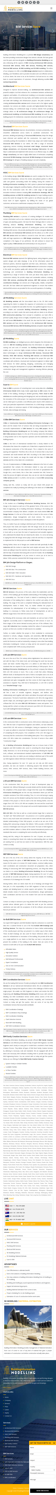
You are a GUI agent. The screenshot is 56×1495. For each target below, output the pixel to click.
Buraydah (31, 1097)
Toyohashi (36, 1183)
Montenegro (6, 1146)
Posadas (29, 1162)
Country (32, 1467)
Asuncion (10, 1090)
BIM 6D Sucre (9, 651)
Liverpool (49, 1134)
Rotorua (11, 1169)
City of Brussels (43, 1099)
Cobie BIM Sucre (9, 494)
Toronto (13, 1183)
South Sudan (14, 1176)
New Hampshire (21, 1150)
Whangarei (49, 1190)
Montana (41, 1143)
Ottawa (50, 1157)
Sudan (9, 1178)
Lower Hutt (24, 1136)
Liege (31, 1134)
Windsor (12, 1192)
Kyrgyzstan (17, 1134)
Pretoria (38, 1162)
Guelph (15, 1120)
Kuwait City (6, 1134)
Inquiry (6, 1413)
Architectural (16, 86)
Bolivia (21, 1092)
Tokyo (47, 1181)
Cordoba (5, 1106)
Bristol (17, 1095)
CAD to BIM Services (10, 1471)
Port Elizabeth (37, 1160)
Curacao (45, 1106)
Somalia (25, 1174)
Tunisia (29, 1185)
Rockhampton (39, 1167)
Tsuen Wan (19, 1185)
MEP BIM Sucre (41, 914)
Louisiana (17, 1136)
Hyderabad (15, 1125)
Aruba (5, 1090)
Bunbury (18, 1097)
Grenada (12, 1118)
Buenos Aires (48, 1095)
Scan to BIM (10, 1259)
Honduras (46, 1122)
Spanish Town (31, 1176)
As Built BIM (7, 1474)
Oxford (14, 1160)
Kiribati (34, 1127)
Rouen (24, 1169)
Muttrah (39, 1148)
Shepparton (49, 1169)
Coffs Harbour (31, 1102)
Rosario (5, 1169)
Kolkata (24, 1129)
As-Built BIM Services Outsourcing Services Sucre (16, 972)
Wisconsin (31, 1192)
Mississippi (36, 1141)
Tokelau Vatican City (34, 1181)
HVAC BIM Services (13, 1242)
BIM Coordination (9, 1477)
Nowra (22, 1157)
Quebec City (36, 1164)
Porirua (30, 1160)
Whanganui (42, 1190)
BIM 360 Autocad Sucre (29, 583)
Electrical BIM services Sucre (12, 292)
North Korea (43, 1155)
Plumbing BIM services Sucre (12, 247)
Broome (33, 1095)
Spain (24, 1176)
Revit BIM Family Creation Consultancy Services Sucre (19, 1078)
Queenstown (43, 1164)
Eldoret (39, 1111)
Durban (34, 1111)
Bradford (39, 1092)
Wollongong (44, 1192)
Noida (20, 1155)
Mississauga (29, 1141)
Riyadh (33, 1167)
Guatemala (49, 1118)
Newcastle (17, 1153)
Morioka (31, 1146)
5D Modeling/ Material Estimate (16, 1256)
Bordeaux (26, 1092)
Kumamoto (33, 1132)
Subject (32, 1460)
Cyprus (50, 1106)
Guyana (42, 1120)
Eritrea (13, 1113)
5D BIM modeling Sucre (11, 376)
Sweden (5, 1181)
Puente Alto (45, 1162)
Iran (28, 1125)
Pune (30, 1164)
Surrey (39, 1178)
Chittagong (11, 1099)
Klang (11, 1129)
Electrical (15, 255)
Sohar (10, 1174)
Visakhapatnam (33, 1190)
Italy (4, 1127)
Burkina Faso (39, 1097)
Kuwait (50, 1132)
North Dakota (36, 1155)
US (23, 1188)
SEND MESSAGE (42, 1491)
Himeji (25, 1122)
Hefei (11, 1122)
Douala (12, 1111)
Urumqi (20, 1188)
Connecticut (36, 1104)
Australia (32, 1090)
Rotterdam (18, 1169)
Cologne (38, 1102)
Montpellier (14, 1146)
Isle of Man (45, 1125)
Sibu (23, 1171)
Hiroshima (31, 1122)
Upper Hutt (49, 1188)
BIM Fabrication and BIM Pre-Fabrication (16, 1462)
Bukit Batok (6, 1097)
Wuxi (4, 1195)
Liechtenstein (25, 1134)
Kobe (15, 1129)
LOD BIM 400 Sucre (46, 775)
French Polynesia (14, 1115)
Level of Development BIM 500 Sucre (39, 848)
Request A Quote (28, 1224)
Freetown (39, 1113)
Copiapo (50, 1104)
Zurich (49, 1195)
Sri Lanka (37, 1176)
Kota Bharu (30, 1129)
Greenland (6, 1118)
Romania (46, 1167)
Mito (46, 1141)
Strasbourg (49, 1176)
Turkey (38, 1185)
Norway (16, 1157)
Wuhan (50, 1192)
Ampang (21, 1085)
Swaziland (49, 1178)
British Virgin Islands (25, 1095)
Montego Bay (48, 1143)
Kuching (27, 1132)
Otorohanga (44, 1157)
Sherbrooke (6, 1171)
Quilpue (5, 1167)
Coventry (31, 1106)
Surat (28, 1178)
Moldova (5, 1143)
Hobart (36, 1122)
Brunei (42, 1095)
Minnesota (14, 1141)
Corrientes (11, 1106)
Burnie (45, 1097)
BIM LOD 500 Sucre (32, 850)
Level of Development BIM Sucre (12, 848)
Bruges (38, 1095)
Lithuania (44, 1134)
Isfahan (39, 1125)
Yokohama (22, 1195)
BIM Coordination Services (16, 980)
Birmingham (6, 1092)
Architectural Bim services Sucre (13, 121)
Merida (33, 1139)
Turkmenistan (44, 1185)
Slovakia (50, 1171)
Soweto (21, 1176)
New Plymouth (46, 1150)
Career (6, 1410)
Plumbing (15, 213)
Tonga (50, 1181)
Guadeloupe (31, 1118)
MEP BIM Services (13, 854)
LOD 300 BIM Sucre (30, 714)
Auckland (17, 1090)
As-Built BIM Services (14, 919)
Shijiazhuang (13, 1171)
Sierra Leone (29, 1171)
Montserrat (26, 1146)
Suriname (33, 1178)
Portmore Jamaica (15, 1162)
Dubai (16, 1111)
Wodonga (37, 1192)
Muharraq (19, 1148)
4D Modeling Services (13, 1253)
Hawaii (7, 1122)
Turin (33, 1185)
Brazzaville (6, 1095)
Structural (15, 126)
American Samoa (14, 1085)
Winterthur (24, 1192)
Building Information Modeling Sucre (27, 207)
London (5, 1136)
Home (6, 1397)
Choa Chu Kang (19, 1099)
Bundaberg (25, 1097)
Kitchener (6, 1129)
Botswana (33, 1092)
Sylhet (22, 1181)
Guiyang (37, 1120)
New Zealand (10, 1153)
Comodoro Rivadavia (9, 1104)
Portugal (23, 1162)
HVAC (13, 173)
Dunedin (29, 1111)
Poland (19, 1160)
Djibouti (21, 1108)
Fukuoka (28, 1115)
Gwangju (47, 1120)
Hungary (9, 1125)
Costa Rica (18, 1106)
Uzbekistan (42, 1188)
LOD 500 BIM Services (15, 781)
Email (31, 1454)
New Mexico (37, 1150)
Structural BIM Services (14, 1239)
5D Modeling (11, 339)
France (28, 1113)
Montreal (19, 1146)
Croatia (37, 1106)
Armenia (50, 1088)
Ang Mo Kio (40, 1085)
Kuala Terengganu (13, 1132)
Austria (38, 1090)
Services (6, 1403)
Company (7, 1400)
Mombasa (11, 1143)
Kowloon (46, 1129)
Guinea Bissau (30, 1120)
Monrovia (35, 1143)
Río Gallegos (26, 1167)
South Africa (31, 1174)
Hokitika (41, 1122)
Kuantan (21, 1132)
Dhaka (16, 1108)
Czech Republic (8, 1108)
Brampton (45, 1092)
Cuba (41, 1106)
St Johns (43, 1176)
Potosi (34, 1162)
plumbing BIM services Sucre (41, 292)
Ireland (35, 1125)
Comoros (18, 1104)
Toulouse (18, 1183)
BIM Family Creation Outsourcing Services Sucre (25, 1080)
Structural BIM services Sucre (12, 164)
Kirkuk (38, 1127)
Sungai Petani (16, 1178)
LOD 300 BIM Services (15, 655)
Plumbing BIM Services (14, 1246)
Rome (51, 1167)
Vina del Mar (18, 1190)
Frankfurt (33, 1113)
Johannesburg (14, 1127)
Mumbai (25, 1148)
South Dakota (49, 1174)
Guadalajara (24, 1118)
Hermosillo (16, 1122)
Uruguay (14, 1188)
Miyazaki (50, 1141)
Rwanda (35, 1169)
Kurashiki (45, 1132)
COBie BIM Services (14, 420)
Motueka (46, 1146)
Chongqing (27, 1099)
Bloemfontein (14, 1092)
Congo (30, 1104)
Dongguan (6, 1111)
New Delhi (14, 1150)
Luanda (30, 1136)
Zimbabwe (44, 1195)
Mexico (38, 1139)
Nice (33, 1153)
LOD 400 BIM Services (15, 718)
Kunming (39, 1132)
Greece (50, 1115)
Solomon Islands (17, 1174)
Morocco (36, 1146)
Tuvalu (51, 1185)
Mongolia (29, 1143)
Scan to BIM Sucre (8, 414)
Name (32, 1447)
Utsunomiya (35, 1188)
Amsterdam (28, 1085)
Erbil (9, 1113)
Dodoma (26, 1108)
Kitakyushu (49, 1127)
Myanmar (49, 1148)
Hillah (21, 1122)
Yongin (27, 1195)
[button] (3, 31)
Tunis (24, 1185)
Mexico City (43, 1139)
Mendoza (28, 1139)
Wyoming (9, 1195)
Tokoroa (42, 1181)
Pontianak (24, 1160)
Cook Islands (43, 1104)
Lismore (38, 1134)
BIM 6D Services (12, 588)
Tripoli (5, 1185)
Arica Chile (33, 1088)
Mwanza (44, 1148)
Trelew (42, 1183)
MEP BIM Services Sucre (12, 914)
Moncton (23, 1143)
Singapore (36, 1171)
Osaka (31, 1157)
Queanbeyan (11, 1167)
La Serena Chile (12, 1139)
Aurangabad (24, 1090)
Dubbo (20, 1111)
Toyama (30, 1183)
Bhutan (50, 1090)
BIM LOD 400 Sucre (32, 777)
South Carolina (40, 1174)
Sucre (5, 1178)
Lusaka (46, 1136)
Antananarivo (7, 1088)
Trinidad (50, 1183)
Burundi (50, 1097)
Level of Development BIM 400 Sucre (13, 775)
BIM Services (8, 1459)
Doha (31, 1108)
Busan (5, 1099)
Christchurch (34, 1099)
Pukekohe (26, 1164)
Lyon (18, 1139)
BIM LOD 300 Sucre (41, 713)
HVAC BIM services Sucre (11, 207)
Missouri (42, 1141)
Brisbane (12, 1095)
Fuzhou (34, 1115)
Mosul (41, 1146)
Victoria (5, 1190)
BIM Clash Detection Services (13, 1465)
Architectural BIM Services (15, 1236)
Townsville (24, 1183)
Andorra (34, 1085)
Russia (29, 1169)
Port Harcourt (46, 1160)
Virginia (26, 1190)
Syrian (26, 1181)
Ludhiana (35, 1136)
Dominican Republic (46, 1108)
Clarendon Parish (13, 1102)
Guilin (19, 1120)
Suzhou (44, 1178)
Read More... (7, 1387)
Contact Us (7, 1416)
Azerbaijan (44, 1090)
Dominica (36, 1108)
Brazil (51, 1092)
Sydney (17, 1181)
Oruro (26, 1157)
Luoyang (40, 1136)
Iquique (24, 1125)
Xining (17, 1195)
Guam (37, 1118)
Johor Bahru (22, 1127)
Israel (51, 1125)
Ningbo (13, 1155)
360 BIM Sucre (9, 583)
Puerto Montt (11, 1164)
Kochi (19, 1129)
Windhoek (6, 1192)
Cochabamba (22, 1102)
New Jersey (30, 1150)
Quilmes (50, 1164)
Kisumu (43, 1127)
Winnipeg (17, 1192)
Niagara (23, 1153)
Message (33, 1479)
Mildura (9, 1141)
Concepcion (24, 1104)
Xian (13, 1195)
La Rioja (23, 1139)
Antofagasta (14, 1088)
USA (26, 1188)
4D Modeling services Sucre (11, 330)
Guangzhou (42, 1118)
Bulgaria (13, 1097)
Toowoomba (6, 1183)
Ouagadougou (7, 1160)
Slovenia (5, 1174)
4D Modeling (15, 298)
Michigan (49, 1139)
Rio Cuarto (19, 1167)
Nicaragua (29, 1153)
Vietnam (11, 1190)
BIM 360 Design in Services (16, 500)
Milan (4, 1141)
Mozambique (12, 1148)
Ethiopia (23, 1113)
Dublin (24, 1111)
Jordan (29, 1127)
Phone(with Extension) (37, 1473)
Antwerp (21, 1088)
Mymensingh (6, 1150)
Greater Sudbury (42, 1115)
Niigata (45, 1153)
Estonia (18, 1113)
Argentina (26, 1088)
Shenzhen (42, 1169)
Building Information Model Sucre (22, 414)
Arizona (39, 1088)
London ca (11, 1136)
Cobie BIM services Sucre (35, 496)
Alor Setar (6, 1085)
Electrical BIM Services (14, 1249)
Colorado (49, 1102)
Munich (30, 1148)
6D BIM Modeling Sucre (40, 651)
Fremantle (45, 1113)
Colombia (44, 1102)
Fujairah (22, 1115)
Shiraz (20, 1171)
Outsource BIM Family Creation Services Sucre (16, 1077)
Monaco (17, 1143)
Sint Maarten (43, 1171)
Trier (46, 1183)
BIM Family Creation (10, 1443)
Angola (45, 1085)
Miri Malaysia (21, 1141)
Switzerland (11, 1181)
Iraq (31, 1125)
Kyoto (12, 1134)
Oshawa (37, 1157)
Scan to (10, 385)
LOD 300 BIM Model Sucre (11, 713)
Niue (17, 1155)
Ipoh (20, 1125)
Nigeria (41, 1153)
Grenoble (17, 1118)
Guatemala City (7, 1120)
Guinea (23, 1120)
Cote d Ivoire (25, 1106)
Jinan (8, 1127)
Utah (29, 1188)
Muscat (34, 1148)
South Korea (6, 1176)
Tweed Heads (7, 1188)
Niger (36, 1153)
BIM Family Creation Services (17, 1036)
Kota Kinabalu (39, 1129)
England (44, 1111)
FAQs (5, 1406)
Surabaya (23, 1178)
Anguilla (50, 1085)
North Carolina (27, 1155)
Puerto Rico (19, 1164)
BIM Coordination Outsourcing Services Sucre (15, 1029)
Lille (34, 1134)
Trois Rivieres (11, 1185)
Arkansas (44, 1088)
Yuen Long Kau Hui (35, 1195)
